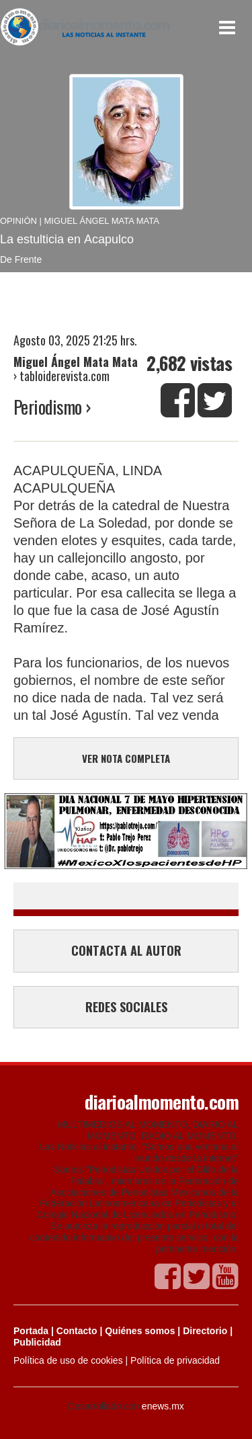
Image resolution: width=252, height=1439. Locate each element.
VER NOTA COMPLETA (126, 758)
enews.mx (163, 1406)
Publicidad (37, 1342)
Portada (30, 1330)
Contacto (76, 1330)
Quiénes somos (140, 1330)
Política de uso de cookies (68, 1360)
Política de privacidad (175, 1360)
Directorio (205, 1330)
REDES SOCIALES (126, 1007)
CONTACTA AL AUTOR (126, 950)
